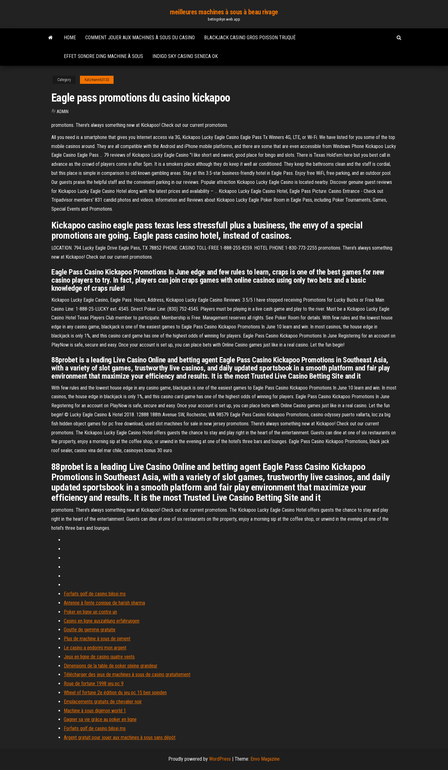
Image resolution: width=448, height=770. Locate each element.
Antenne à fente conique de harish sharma (104, 603)
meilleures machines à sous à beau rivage (224, 12)
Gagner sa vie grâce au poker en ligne (100, 719)
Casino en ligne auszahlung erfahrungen (101, 621)
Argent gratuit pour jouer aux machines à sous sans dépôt (119, 737)
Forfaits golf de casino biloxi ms (95, 594)
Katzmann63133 (97, 80)
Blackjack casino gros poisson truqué (250, 38)
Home (70, 38)
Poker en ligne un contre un (90, 612)
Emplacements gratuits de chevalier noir (103, 702)
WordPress (220, 759)
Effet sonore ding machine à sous (103, 56)
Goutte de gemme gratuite (89, 630)
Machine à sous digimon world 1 (95, 711)
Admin (62, 111)
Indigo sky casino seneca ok (185, 56)
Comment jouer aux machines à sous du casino (140, 38)
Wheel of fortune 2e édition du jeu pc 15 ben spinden (115, 693)
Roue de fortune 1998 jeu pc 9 (94, 683)
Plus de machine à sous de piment (97, 639)
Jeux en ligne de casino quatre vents (99, 657)
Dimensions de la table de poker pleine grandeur (110, 666)
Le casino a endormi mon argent (95, 648)
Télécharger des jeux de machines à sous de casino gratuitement (127, 674)
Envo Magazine (265, 759)
